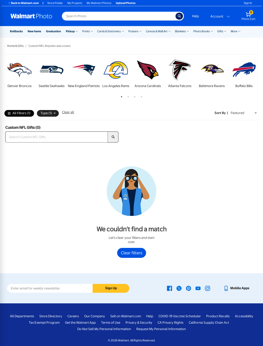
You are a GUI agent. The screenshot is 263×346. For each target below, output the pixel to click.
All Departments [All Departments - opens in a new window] (22, 316)
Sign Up (111, 288)
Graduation (53, 31)
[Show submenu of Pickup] (76, 31)
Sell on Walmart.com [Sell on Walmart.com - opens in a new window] (125, 316)
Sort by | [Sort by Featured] (221, 113)
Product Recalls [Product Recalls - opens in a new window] (218, 316)
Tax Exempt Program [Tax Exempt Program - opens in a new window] (44, 323)
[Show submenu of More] (239, 31)
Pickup (70, 31)
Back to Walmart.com (23, 3)
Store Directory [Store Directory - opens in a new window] (50, 316)
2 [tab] (127, 96)
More (234, 31)
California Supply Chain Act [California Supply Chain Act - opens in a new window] (209, 323)
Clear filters (131, 252)
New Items (34, 31)
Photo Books (201, 31)
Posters (133, 31)
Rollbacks (16, 31)
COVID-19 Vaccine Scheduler (179, 316)
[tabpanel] (20, 74)
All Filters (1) (19, 113)
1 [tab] (120, 96)
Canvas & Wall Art (157, 31)
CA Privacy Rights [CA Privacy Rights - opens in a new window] (170, 323)
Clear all (68, 112)
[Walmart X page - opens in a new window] (179, 288)
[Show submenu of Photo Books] (211, 31)
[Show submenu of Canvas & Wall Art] (169, 31)
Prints (86, 31)
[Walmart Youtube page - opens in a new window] (198, 288)
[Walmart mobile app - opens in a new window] (236, 288)
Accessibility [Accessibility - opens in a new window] (244, 316)
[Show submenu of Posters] (140, 31)
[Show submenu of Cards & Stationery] (123, 31)
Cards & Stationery (109, 31)
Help (195, 16)
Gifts (220, 31)
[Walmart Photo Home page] (31, 16)
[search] (113, 137)
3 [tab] (134, 96)
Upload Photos (125, 3)
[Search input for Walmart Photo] (118, 16)
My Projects (74, 3)
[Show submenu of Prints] (91, 31)
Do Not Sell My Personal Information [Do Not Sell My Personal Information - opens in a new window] (104, 329)
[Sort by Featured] (243, 113)
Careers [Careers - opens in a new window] (73, 316)
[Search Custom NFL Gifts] (56, 137)
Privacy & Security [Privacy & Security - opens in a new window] (139, 323)
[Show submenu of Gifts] (225, 31)
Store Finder (55, 3)
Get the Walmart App (80, 323)
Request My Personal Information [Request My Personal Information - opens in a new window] (161, 329)
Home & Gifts (15, 46)
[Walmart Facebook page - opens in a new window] (169, 288)
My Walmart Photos (99, 3)
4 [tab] (140, 96)
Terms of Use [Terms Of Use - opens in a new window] (110, 323)
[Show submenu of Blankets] (188, 31)
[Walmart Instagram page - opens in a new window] (207, 288)
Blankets (180, 31)
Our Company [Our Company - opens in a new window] (94, 316)
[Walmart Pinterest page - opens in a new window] (188, 288)
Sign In (248, 3)
